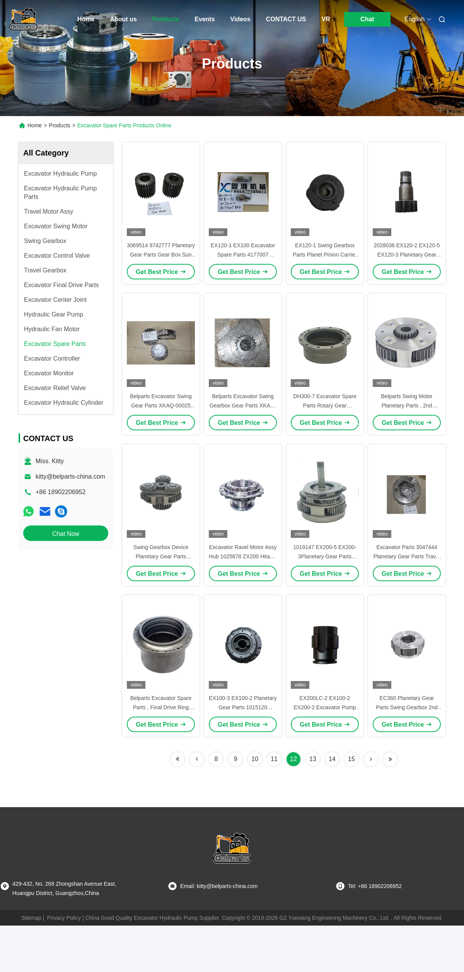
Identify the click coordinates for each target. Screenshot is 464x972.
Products (165, 19)
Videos (240, 19)
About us (123, 19)
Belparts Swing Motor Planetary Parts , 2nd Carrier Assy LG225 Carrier (407, 405)
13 (312, 759)
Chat (367, 19)
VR (325, 19)
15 (351, 759)
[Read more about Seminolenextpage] (177, 759)
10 (254, 759)
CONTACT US (286, 19)
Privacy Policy (64, 918)
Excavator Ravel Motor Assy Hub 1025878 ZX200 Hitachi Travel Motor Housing (243, 556)
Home (85, 19)
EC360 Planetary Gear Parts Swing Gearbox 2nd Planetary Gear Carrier (407, 707)
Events (204, 19)
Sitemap (31, 918)
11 (274, 759)
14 (332, 759)
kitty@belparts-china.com (70, 476)
